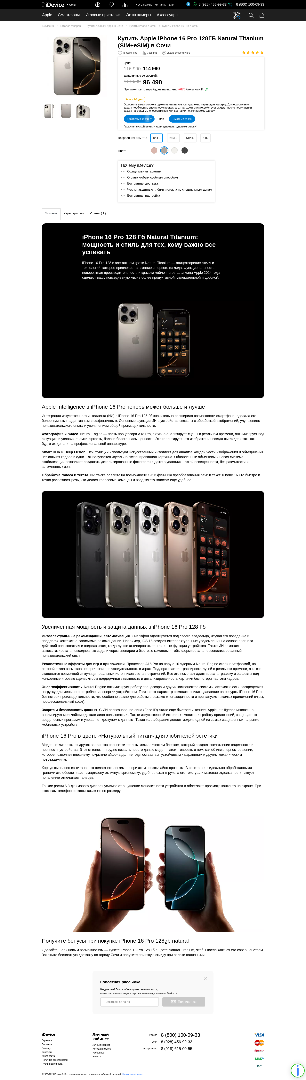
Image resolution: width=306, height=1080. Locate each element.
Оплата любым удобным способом (152, 177)
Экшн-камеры (138, 15)
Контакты (160, 4)
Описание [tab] (51, 213)
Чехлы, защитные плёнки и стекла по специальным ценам (169, 189)
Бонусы (97, 1056)
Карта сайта (48, 1056)
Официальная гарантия (144, 171)
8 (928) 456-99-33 (210, 4)
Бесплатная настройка (143, 195)
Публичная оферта (52, 1063)
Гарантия (47, 1040)
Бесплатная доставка (142, 183)
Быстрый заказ (182, 118)
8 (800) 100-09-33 (250, 4)
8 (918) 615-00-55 (176, 1049)
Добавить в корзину (139, 118)
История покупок (102, 1048)
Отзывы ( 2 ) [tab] (98, 213)
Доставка (47, 1044)
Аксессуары (167, 15)
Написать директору (132, 1074)
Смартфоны (69, 15)
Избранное (98, 1052)
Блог (171, 4)
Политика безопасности (55, 1060)
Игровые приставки (102, 15)
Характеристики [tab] (74, 213)
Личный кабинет (101, 1045)
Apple (47, 15)
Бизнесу (46, 1048)
